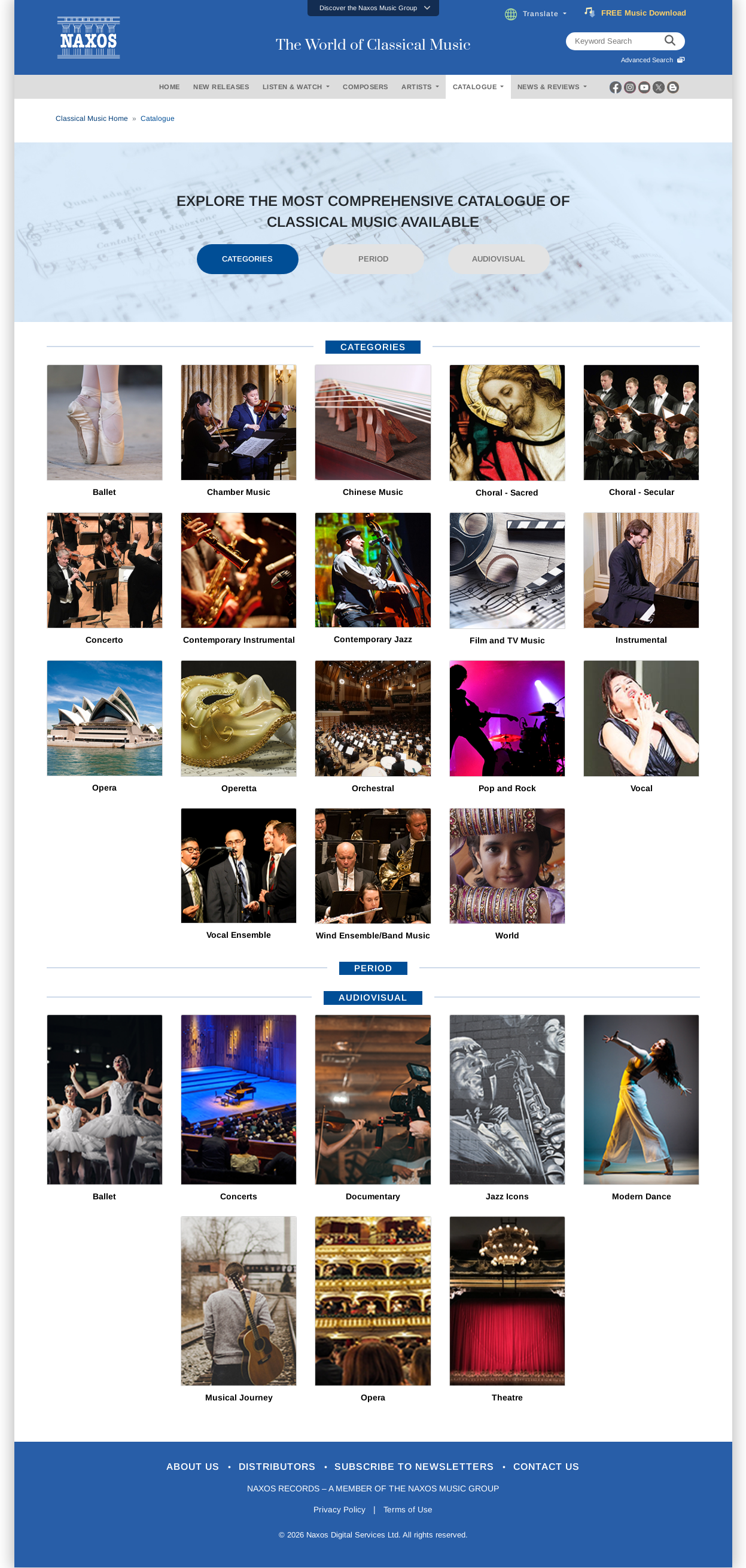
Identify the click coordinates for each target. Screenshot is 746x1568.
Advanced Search (653, 59)
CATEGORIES (247, 258)
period (373, 968)
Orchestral (373, 788)
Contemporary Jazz (373, 639)
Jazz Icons (507, 1196)
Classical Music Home (92, 118)
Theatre (507, 1397)
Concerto (104, 640)
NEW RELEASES (221, 86)
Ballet (104, 492)
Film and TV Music (507, 640)
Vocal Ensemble (238, 935)
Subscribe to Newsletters (419, 1467)
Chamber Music (238, 492)
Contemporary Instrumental (239, 640)
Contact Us (557, 1467)
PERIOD (373, 258)
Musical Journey (239, 1397)
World (507, 935)
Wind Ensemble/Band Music (373, 935)
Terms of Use (408, 1510)
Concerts (238, 1196)
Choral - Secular (641, 492)
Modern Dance (641, 1196)
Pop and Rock (507, 788)
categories (373, 347)
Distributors (273, 1467)
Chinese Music (373, 492)
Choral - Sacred (507, 492)
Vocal (642, 788)
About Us (183, 1467)
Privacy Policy (338, 1510)
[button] (373, 8)
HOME (169, 86)
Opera (104, 787)
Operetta (239, 788)
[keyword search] (670, 41)
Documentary (373, 1196)
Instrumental (641, 640)
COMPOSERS (365, 86)
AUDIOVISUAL (498, 258)
